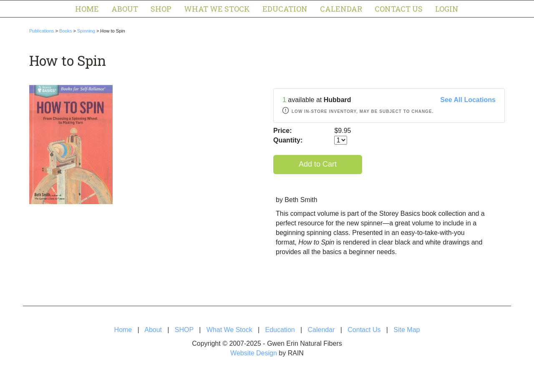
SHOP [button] (161, 9)
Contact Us (399, 9)
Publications (41, 30)
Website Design (253, 353)
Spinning (86, 30)
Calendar (341, 9)
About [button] (124, 9)
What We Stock (229, 329)
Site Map (406, 329)
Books (65, 30)
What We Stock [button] (217, 9)
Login (446, 9)
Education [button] (284, 9)
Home (87, 9)
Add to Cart (318, 164)
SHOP (184, 329)
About (153, 329)
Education (280, 329)
